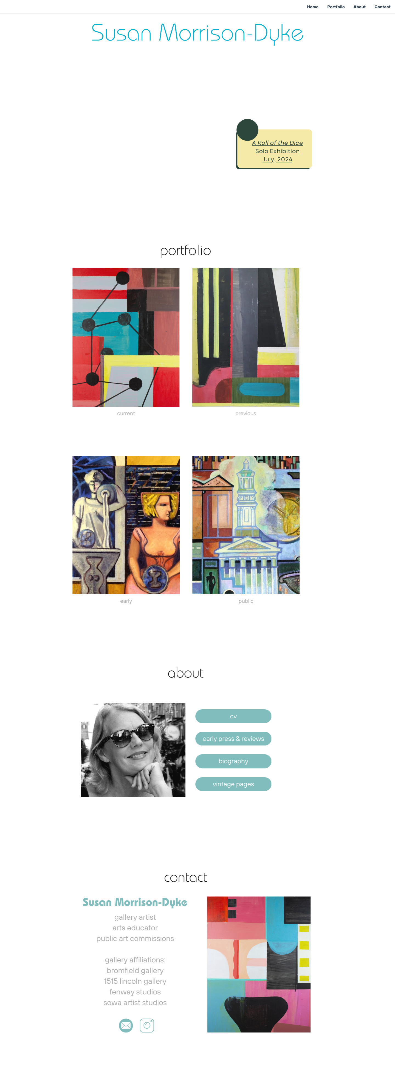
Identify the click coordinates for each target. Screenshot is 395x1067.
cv (223, 716)
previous (235, 413)
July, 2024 (276, 159)
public (236, 601)
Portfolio (336, 6)
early (116, 601)
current (116, 413)
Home (312, 6)
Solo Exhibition (276, 151)
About (360, 6)
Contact (382, 6)
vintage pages (223, 784)
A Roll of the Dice (275, 143)
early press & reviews (223, 739)
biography (223, 761)
